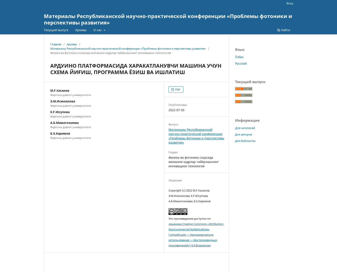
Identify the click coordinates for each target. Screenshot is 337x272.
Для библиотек (245, 141)
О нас (98, 30)
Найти (283, 30)
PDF (177, 89)
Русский (241, 63)
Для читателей (245, 128)
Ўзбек (239, 57)
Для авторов (243, 134)
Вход (289, 3)
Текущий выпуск (56, 30)
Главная (55, 44)
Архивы (81, 30)
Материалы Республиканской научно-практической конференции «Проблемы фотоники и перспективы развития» (168, 19)
